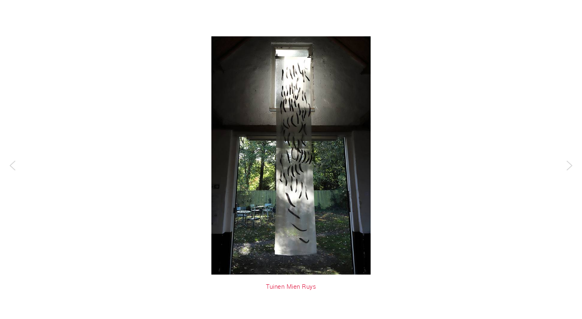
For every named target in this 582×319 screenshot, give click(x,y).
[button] (12, 165)
